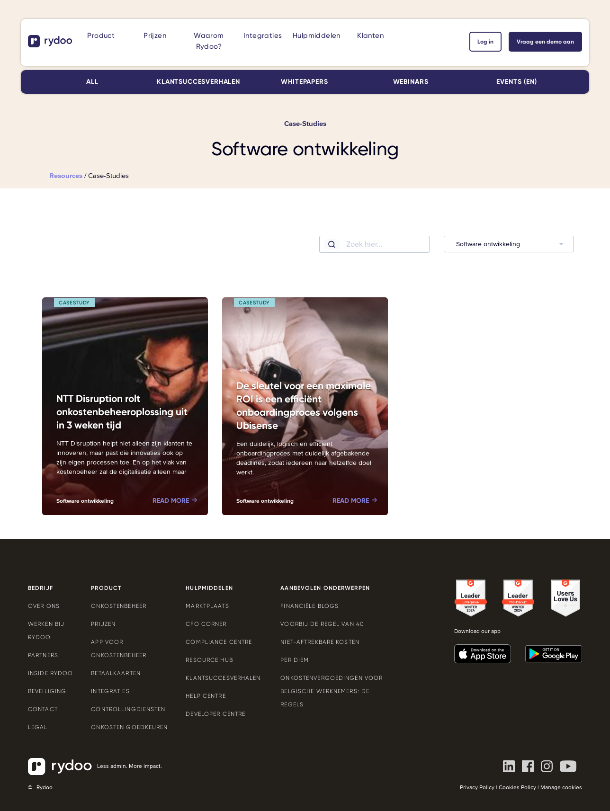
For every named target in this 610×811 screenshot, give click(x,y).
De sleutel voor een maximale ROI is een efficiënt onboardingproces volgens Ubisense (303, 406)
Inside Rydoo (50, 673)
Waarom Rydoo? (209, 41)
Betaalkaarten (116, 673)
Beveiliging (47, 691)
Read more (170, 501)
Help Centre (205, 696)
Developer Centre (215, 714)
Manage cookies (561, 787)
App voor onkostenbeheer (118, 649)
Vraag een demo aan (545, 41)
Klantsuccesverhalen (198, 82)
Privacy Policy (477, 787)
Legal (38, 727)
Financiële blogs (309, 606)
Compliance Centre (219, 642)
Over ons (44, 606)
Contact (43, 709)
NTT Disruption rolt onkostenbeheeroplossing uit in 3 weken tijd (122, 411)
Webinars (411, 82)
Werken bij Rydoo (46, 631)
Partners (43, 655)
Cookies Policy (517, 787)
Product (101, 35)
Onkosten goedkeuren (129, 727)
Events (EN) (516, 82)
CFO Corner (206, 624)
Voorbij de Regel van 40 (322, 624)
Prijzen (155, 35)
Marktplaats (207, 606)
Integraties (262, 35)
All (92, 82)
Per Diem (294, 660)
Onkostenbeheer (118, 606)
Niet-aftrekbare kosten (319, 642)
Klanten (370, 35)
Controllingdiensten (128, 709)
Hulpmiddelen (317, 35)
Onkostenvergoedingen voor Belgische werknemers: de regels (331, 691)
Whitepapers (304, 82)
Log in (485, 41)
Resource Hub (209, 660)
